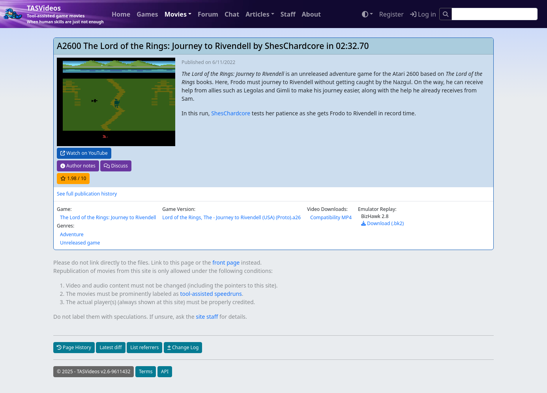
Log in (423, 14)
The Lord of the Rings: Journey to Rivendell (108, 217)
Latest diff (110, 347)
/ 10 (73, 178)
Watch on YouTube (84, 153)
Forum (208, 14)
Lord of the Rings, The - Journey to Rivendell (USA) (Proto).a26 (231, 217)
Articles (257, 14)
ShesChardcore (230, 113)
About (311, 14)
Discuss (115, 165)
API (165, 371)
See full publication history (87, 193)
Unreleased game (80, 242)
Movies (176, 14)
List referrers (144, 347)
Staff (288, 14)
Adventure (72, 234)
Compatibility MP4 (331, 217)
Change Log (183, 347)
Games (147, 14)
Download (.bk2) (382, 223)
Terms (146, 371)
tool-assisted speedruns (211, 293)
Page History (74, 347)
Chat (232, 14)
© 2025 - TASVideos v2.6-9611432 (93, 371)
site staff (207, 316)
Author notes (78, 165)
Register (391, 14)
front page (226, 262)
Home (121, 14)
